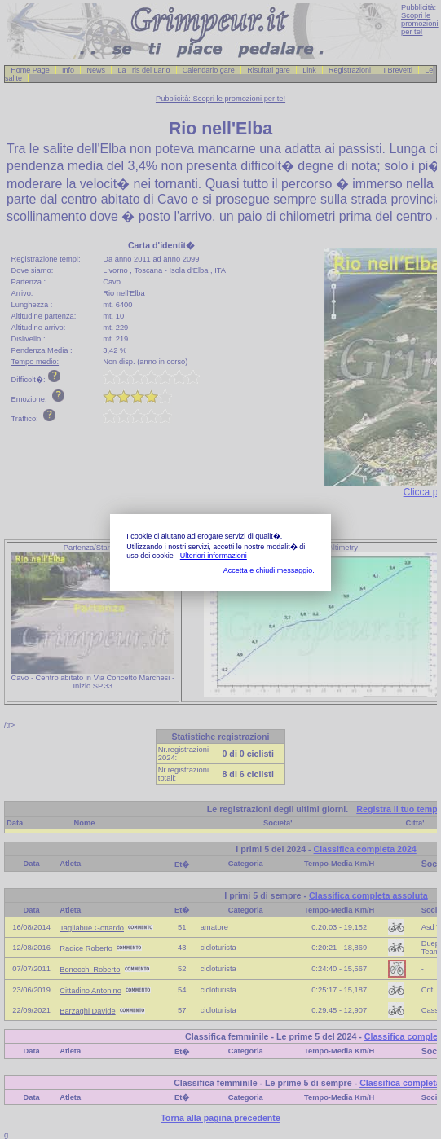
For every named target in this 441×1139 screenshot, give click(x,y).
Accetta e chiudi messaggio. (269, 570)
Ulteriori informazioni (213, 556)
